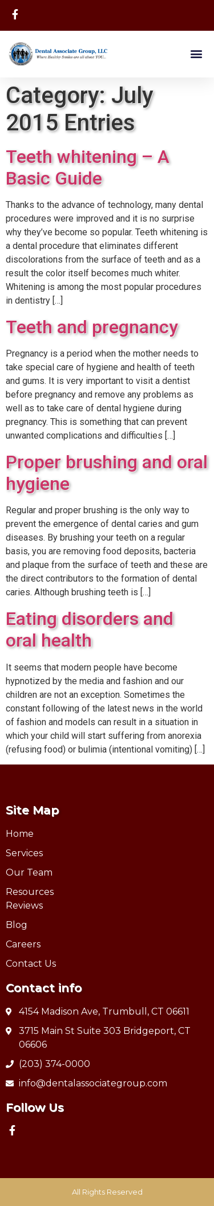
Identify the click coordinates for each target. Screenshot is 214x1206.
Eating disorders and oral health (89, 629)
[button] (196, 53)
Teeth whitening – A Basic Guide (87, 167)
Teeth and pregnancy (92, 327)
